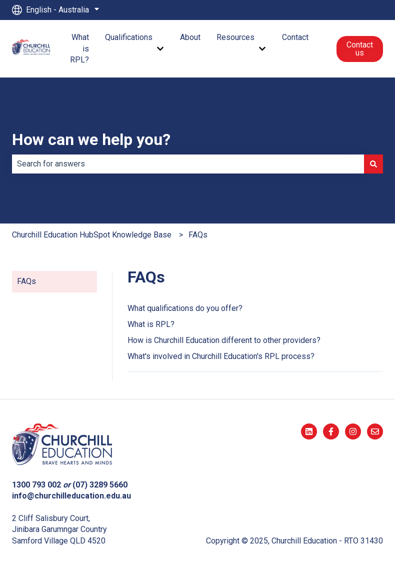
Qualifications (128, 37)
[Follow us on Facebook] (331, 432)
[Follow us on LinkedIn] (309, 432)
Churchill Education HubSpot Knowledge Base (92, 235)
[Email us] (375, 432)
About (190, 37)
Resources (235, 37)
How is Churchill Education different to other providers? (224, 340)
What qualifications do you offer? (185, 308)
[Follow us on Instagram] (353, 432)
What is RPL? (79, 48)
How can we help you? (91, 139)
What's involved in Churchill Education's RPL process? (221, 356)
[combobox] (188, 164)
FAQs (198, 235)
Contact (295, 37)
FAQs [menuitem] (26, 281)
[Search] (373, 164)
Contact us (359, 49)
